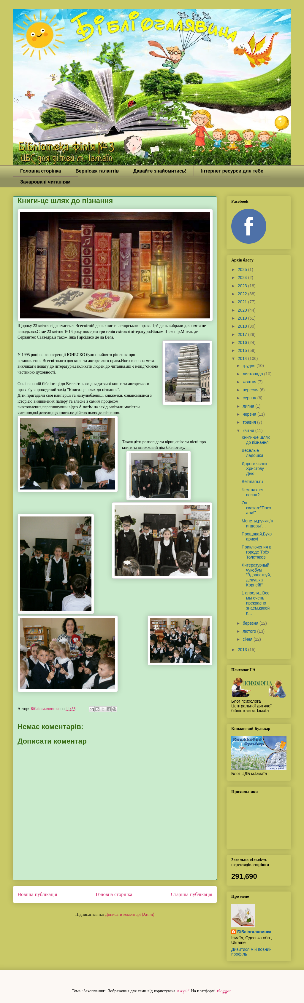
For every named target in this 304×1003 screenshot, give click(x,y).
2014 (243, 358)
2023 (243, 285)
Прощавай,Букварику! (257, 536)
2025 (243, 269)
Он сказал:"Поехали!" (256, 507)
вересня (251, 390)
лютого (250, 631)
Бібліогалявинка (254, 931)
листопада (253, 373)
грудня (249, 365)
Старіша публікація (191, 894)
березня (251, 623)
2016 (243, 342)
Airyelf (183, 991)
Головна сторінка (40, 170)
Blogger (224, 991)
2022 (243, 293)
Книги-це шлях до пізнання (256, 440)
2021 (243, 301)
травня (250, 422)
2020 (243, 310)
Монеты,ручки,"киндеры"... (257, 523)
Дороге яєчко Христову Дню (254, 468)
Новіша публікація (37, 894)
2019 (243, 318)
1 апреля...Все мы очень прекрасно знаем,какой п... (256, 603)
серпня (250, 398)
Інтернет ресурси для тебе (232, 170)
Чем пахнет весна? (253, 492)
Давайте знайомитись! (159, 170)
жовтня (250, 381)
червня (250, 414)
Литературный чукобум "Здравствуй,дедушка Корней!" (256, 575)
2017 (243, 334)
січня (248, 639)
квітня (249, 430)
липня (249, 406)
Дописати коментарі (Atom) (129, 914)
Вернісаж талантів (97, 170)
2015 (243, 350)
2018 (243, 326)
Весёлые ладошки (252, 453)
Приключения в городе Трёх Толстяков (256, 552)
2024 (243, 277)
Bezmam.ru (252, 481)
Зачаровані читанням (45, 181)
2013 (243, 649)
